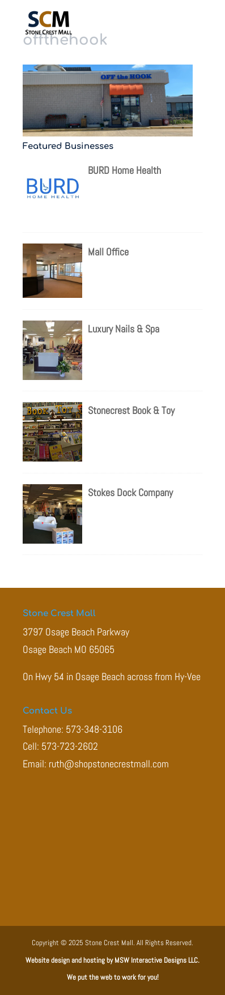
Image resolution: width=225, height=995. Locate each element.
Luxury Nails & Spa (123, 328)
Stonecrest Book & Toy (131, 410)
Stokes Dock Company (130, 492)
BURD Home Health (124, 170)
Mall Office (108, 251)
